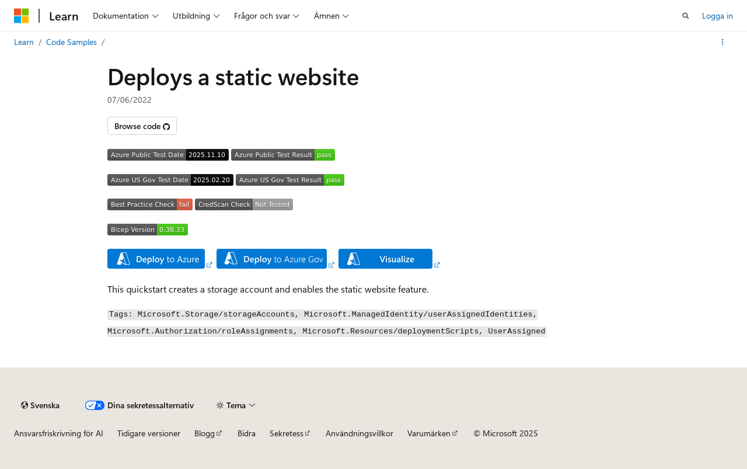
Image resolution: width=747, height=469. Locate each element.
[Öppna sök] (685, 15)
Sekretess (286, 433)
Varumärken (429, 433)
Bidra (247, 433)
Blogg (204, 433)
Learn (24, 41)
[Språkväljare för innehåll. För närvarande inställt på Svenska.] (40, 405)
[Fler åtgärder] (723, 42)
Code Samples (71, 41)
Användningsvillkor (359, 433)
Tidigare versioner (148, 433)
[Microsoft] (21, 15)
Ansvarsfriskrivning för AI (58, 433)
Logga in (717, 15)
